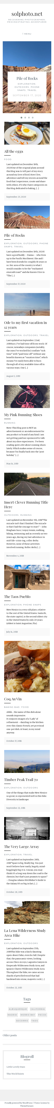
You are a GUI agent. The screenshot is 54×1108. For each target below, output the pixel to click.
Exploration (27, 84)
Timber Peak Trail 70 (21, 779)
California (38, 1009)
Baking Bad (12, 707)
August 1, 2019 (13, 376)
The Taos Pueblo (17, 596)
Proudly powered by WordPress (18, 1103)
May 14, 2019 (12, 463)
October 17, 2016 (14, 741)
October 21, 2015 (14, 987)
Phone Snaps (32, 605)
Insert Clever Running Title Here (26, 504)
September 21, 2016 (15, 808)
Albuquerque (18, 1009)
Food (8, 159)
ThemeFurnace (26, 1106)
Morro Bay (28, 1015)
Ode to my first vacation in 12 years (25, 325)
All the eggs (13, 151)
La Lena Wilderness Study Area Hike (25, 932)
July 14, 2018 (12, 632)
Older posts (10, 1035)
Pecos (42, 1015)
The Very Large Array (21, 846)
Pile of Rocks (27, 78)
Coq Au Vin (13, 698)
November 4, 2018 (15, 556)
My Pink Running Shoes (23, 414)
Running (10, 423)
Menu (28, 34)
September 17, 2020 (27, 95)
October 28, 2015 (14, 892)
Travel (32, 90)
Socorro (22, 1021)
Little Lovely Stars (16, 1067)
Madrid (12, 1015)
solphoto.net (27, 13)
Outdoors (21, 87)
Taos (35, 1021)
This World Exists (15, 1073)
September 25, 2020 (16, 197)
